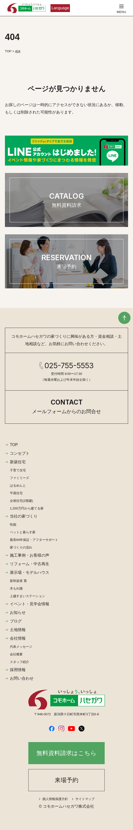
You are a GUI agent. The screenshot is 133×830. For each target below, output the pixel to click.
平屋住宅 (16, 493)
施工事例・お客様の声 (29, 555)
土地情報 (18, 630)
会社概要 (16, 654)
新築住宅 (18, 462)
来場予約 (66, 780)
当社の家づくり (23, 516)
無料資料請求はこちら (66, 753)
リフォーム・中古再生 (29, 564)
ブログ (16, 621)
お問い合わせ (21, 678)
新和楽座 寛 (18, 581)
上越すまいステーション (27, 596)
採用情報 (18, 670)
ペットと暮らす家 (22, 532)
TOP (14, 445)
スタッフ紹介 (19, 662)
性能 (13, 524)
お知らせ (18, 612)
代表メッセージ (21, 646)
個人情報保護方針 (55, 799)
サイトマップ (85, 799)
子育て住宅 (18, 470)
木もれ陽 (16, 588)
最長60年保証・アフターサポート (34, 540)
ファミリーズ (19, 478)
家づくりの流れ (21, 547)
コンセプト (20, 453)
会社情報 (18, 638)
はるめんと (18, 485)
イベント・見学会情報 (29, 604)
